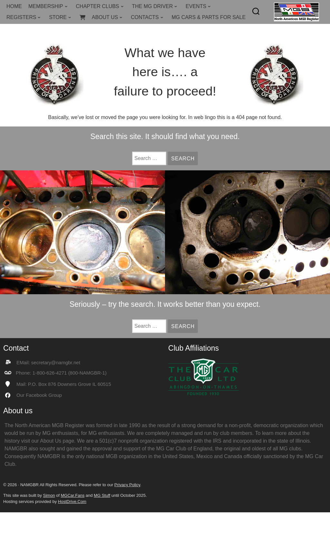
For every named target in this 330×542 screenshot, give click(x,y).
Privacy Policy (127, 484)
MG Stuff (102, 495)
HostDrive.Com (72, 501)
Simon (49, 495)
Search (184, 158)
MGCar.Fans (72, 495)
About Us (50, 441)
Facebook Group (44, 395)
